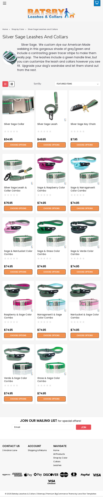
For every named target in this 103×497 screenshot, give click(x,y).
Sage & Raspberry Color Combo (51, 189)
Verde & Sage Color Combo (15, 380)
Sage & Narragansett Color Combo (83, 189)
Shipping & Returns (37, 450)
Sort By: (37, 83)
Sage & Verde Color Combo (82, 253)
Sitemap (41, 493)
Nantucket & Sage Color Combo (85, 316)
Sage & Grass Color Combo (48, 253)
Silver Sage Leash (47, 124)
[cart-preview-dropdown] (96, 3)
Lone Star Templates (87, 493)
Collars (56, 461)
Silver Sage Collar (14, 124)
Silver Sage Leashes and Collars (43, 29)
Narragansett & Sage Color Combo (49, 316)
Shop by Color (18, 29)
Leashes (57, 465)
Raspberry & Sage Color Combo (18, 316)
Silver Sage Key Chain (83, 124)
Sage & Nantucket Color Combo (18, 253)
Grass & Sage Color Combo (48, 380)
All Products (59, 454)
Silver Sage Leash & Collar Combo (15, 189)
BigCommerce (61, 493)
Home (5, 29)
